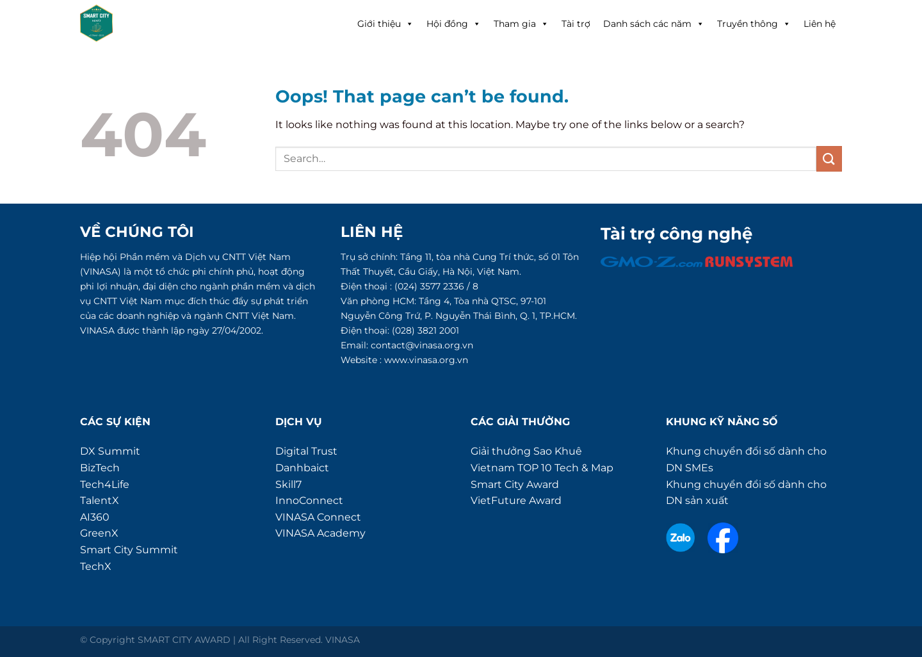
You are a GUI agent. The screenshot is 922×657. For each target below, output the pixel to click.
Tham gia (521, 23)
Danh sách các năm (653, 23)
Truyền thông (754, 23)
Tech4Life (104, 484)
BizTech (100, 468)
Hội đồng (453, 23)
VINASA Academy (320, 533)
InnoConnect (309, 500)
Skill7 (288, 484)
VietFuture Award (516, 500)
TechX (95, 566)
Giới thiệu (385, 23)
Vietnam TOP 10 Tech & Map (542, 468)
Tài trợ (576, 23)
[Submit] (829, 158)
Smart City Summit (129, 550)
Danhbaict (302, 468)
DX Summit (110, 451)
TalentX (99, 500)
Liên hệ (820, 23)
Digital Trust (306, 451)
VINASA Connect (318, 517)
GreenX (99, 533)
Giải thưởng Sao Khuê (526, 451)
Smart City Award (515, 484)
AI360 (94, 517)
